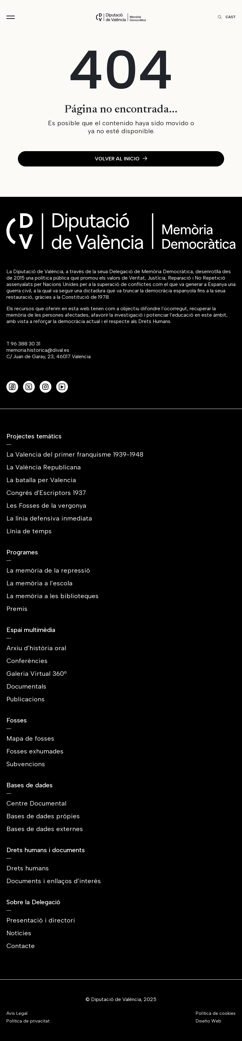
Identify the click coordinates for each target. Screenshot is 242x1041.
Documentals (26, 686)
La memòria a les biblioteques (52, 596)
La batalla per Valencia (41, 480)
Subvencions (25, 764)
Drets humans (27, 868)
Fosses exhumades (35, 751)
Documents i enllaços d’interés (53, 881)
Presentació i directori (40, 920)
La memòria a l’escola (39, 583)
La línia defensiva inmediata (49, 518)
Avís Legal (16, 1013)
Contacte (20, 946)
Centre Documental (36, 803)
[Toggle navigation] (10, 17)
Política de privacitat (27, 1021)
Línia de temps (29, 531)
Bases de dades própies (43, 816)
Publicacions (25, 699)
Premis (16, 609)
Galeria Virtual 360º (36, 673)
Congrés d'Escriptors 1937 (46, 493)
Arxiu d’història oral (36, 648)
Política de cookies (216, 1013)
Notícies (18, 933)
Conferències (27, 661)
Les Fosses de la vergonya (46, 505)
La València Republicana (43, 467)
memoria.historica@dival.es (37, 350)
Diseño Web (208, 1021)
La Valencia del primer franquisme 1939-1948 (74, 454)
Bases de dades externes (44, 829)
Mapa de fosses (30, 738)
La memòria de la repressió (48, 570)
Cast (230, 17)
